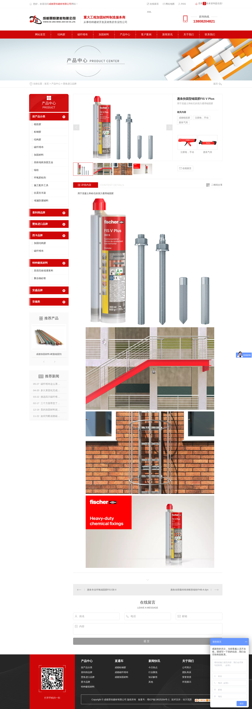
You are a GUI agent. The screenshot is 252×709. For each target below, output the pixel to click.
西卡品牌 (37, 235)
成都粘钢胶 (120, 667)
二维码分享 (216, 185)
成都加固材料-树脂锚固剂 (49, 354)
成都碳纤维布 (121, 672)
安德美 (36, 301)
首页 (46, 83)
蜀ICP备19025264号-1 (158, 699)
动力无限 (187, 699)
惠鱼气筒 (183, 122)
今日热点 (153, 667)
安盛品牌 (37, 290)
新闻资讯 (167, 34)
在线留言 (153, 4)
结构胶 (61, 34)
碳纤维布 (82, 34)
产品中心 (125, 34)
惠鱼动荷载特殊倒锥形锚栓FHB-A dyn (189, 589)
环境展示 (186, 682)
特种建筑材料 (40, 262)
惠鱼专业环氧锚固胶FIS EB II (101, 589)
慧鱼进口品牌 (69, 83)
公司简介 (186, 667)
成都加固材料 (121, 677)
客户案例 (146, 34)
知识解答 (153, 677)
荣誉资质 (186, 677)
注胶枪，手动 (201, 117)
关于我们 (189, 34)
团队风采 (186, 672)
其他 (150, 682)
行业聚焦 (153, 672)
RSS (182, 4)
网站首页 (40, 34)
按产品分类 (38, 116)
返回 (217, 83)
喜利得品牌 (38, 212)
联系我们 (210, 34)
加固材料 (104, 34)
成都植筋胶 (184, 117)
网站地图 (168, 4)
